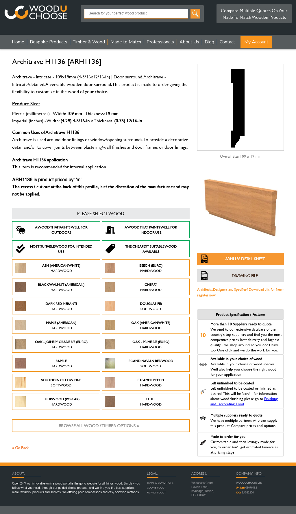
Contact (227, 42)
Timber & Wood (89, 42)
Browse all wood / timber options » (99, 426)
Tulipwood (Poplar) (47, 401)
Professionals (160, 42)
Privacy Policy (156, 493)
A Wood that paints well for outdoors (51, 229)
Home (18, 42)
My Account (256, 42)
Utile (133, 401)
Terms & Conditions (160, 483)
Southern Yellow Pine (48, 382)
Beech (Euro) (133, 268)
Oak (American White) (137, 325)
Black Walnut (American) (49, 287)
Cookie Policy (156, 488)
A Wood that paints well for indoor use (141, 229)
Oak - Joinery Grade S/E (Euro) (51, 344)
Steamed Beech (134, 382)
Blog (209, 42)
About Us (189, 42)
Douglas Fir (133, 306)
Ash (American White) (47, 268)
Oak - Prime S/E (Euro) (137, 344)
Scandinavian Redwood (139, 363)
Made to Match (125, 42)
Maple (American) (45, 325)
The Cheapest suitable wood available (141, 249)
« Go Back (20, 448)
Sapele (43, 363)
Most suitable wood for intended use (53, 249)
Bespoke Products (48, 42)
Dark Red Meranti (46, 306)
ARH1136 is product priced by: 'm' (46, 180)
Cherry (133, 287)
